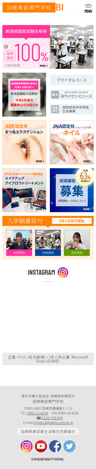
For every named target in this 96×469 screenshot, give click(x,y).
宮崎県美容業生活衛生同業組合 (48, 431)
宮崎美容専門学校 (29, 7)
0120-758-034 (52, 417)
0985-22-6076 (37, 413)
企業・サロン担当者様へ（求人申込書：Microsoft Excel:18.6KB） (48, 359)
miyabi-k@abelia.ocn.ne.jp (53, 422)
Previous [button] (6, 47)
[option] (48, 47)
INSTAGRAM (48, 272)
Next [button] (90, 47)
